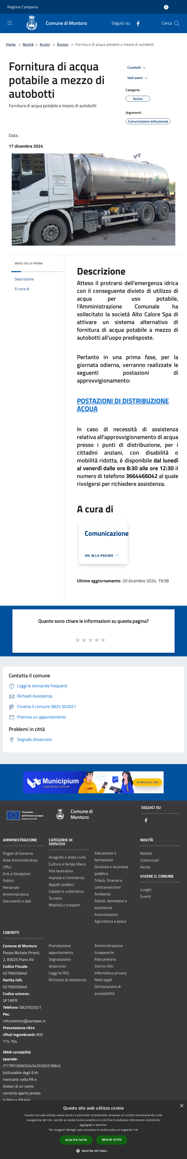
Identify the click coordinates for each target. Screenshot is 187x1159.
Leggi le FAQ (59, 973)
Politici (8, 880)
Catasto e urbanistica (66, 891)
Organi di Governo (18, 853)
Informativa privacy (110, 973)
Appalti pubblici (61, 884)
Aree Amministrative (20, 860)
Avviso (62, 44)
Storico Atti (103, 966)
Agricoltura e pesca (110, 921)
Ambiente (102, 894)
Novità (28, 44)
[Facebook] (136, 23)
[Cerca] (177, 23)
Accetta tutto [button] (76, 1140)
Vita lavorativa (61, 871)
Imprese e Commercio (66, 878)
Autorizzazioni (106, 914)
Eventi (145, 896)
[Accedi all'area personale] (166, 7)
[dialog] (93, 1130)
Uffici (7, 867)
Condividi (137, 68)
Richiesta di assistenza (67, 980)
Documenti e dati (17, 901)
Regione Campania (22, 7)
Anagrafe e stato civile (67, 857)
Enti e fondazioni (17, 874)
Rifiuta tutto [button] (112, 1139)
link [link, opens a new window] (135, 1129)
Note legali (103, 980)
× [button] (181, 1106)
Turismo (55, 898)
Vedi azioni (138, 78)
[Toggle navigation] (10, 23)
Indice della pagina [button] (29, 263)
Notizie (146, 853)
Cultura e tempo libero (67, 864)
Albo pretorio (105, 959)
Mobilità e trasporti (64, 905)
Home (11, 44)
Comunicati (149, 860)
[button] (93, 1150)
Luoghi (145, 889)
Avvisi (45, 44)
